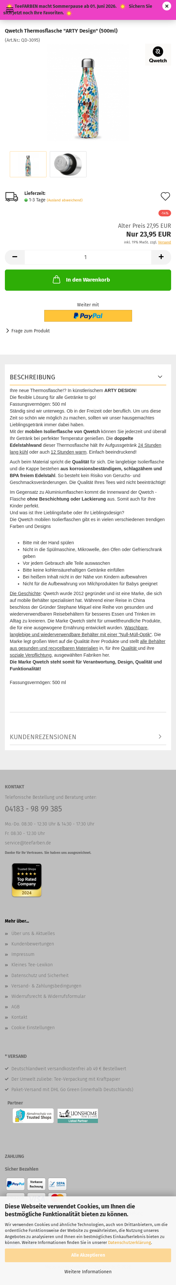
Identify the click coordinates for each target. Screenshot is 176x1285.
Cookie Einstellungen (33, 1027)
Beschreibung (32, 377)
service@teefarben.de (28, 843)
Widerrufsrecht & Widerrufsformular (48, 996)
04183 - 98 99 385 (33, 808)
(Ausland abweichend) (65, 200)
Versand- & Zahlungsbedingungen (46, 986)
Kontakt (19, 1017)
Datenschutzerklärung (129, 1242)
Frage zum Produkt (30, 331)
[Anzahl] (88, 257)
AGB (15, 1007)
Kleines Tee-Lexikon (32, 965)
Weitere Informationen (88, 1272)
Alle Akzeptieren (88, 1255)
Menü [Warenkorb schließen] (9, 9)
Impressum (22, 954)
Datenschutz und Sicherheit (40, 975)
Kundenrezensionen (43, 737)
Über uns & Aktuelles (33, 933)
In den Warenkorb (80, 279)
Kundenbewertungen (32, 944)
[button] (14, 257)
